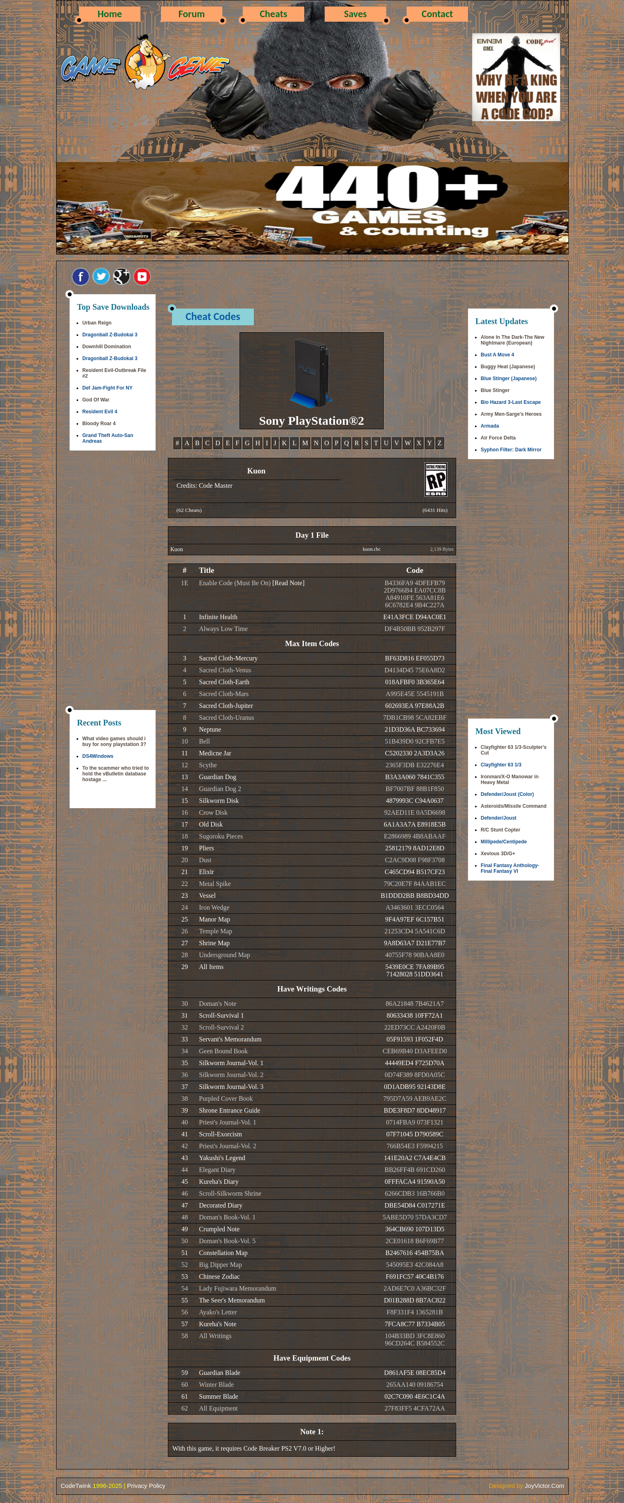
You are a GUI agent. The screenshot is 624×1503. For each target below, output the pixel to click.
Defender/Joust (498, 818)
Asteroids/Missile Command (514, 806)
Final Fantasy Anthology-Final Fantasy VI (510, 868)
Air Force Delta (498, 438)
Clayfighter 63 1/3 (501, 765)
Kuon (176, 549)
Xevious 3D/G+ (498, 853)
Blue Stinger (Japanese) (509, 378)
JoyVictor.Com (544, 1485)
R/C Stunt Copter (500, 830)
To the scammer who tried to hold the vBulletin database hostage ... (115, 773)
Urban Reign (96, 323)
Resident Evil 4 (99, 412)
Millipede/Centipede (504, 842)
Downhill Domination (106, 346)
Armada (490, 426)
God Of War (95, 400)
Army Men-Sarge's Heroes (511, 414)
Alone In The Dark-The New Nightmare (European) (512, 340)
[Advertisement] (112, 581)
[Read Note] (288, 582)
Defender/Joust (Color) (507, 794)
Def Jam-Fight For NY (107, 388)
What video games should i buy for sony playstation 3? (114, 741)
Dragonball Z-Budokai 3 (110, 335)
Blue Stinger (495, 390)
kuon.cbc (372, 549)
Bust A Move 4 (497, 355)
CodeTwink (76, 1485)
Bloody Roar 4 (98, 423)
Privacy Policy (146, 1485)
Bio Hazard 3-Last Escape (511, 402)
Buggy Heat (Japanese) (508, 367)
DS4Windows (97, 756)
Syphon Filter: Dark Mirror (511, 450)
